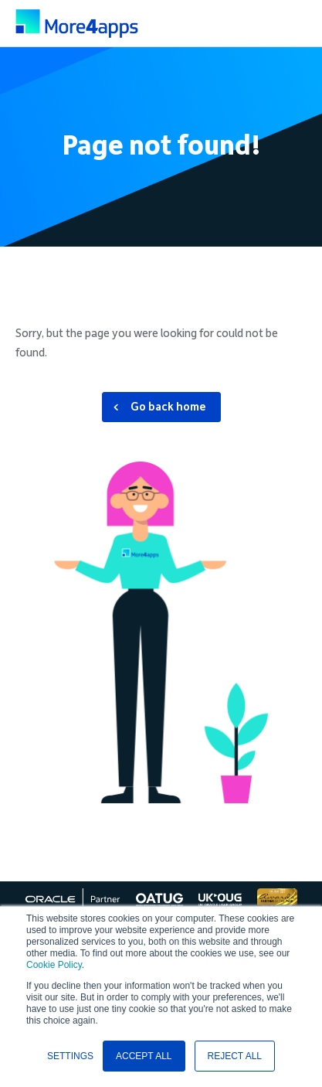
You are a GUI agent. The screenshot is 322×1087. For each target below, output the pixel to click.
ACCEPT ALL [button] (143, 1056)
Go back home (168, 406)
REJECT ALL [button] (235, 1056)
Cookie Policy (54, 964)
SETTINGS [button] (70, 1056)
